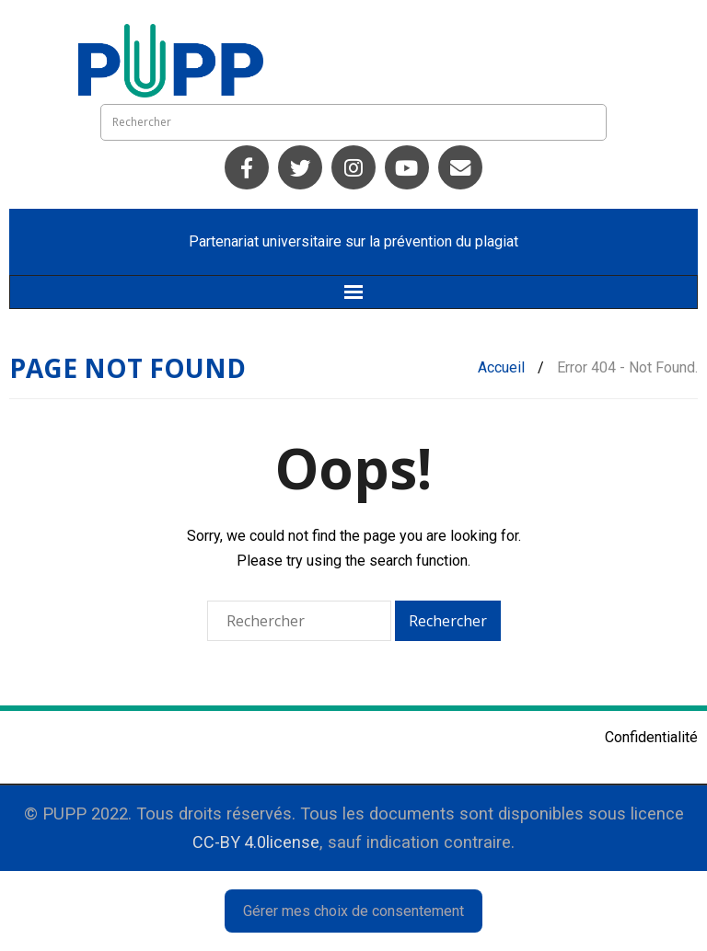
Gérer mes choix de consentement (353, 911)
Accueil (501, 367)
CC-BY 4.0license (255, 842)
